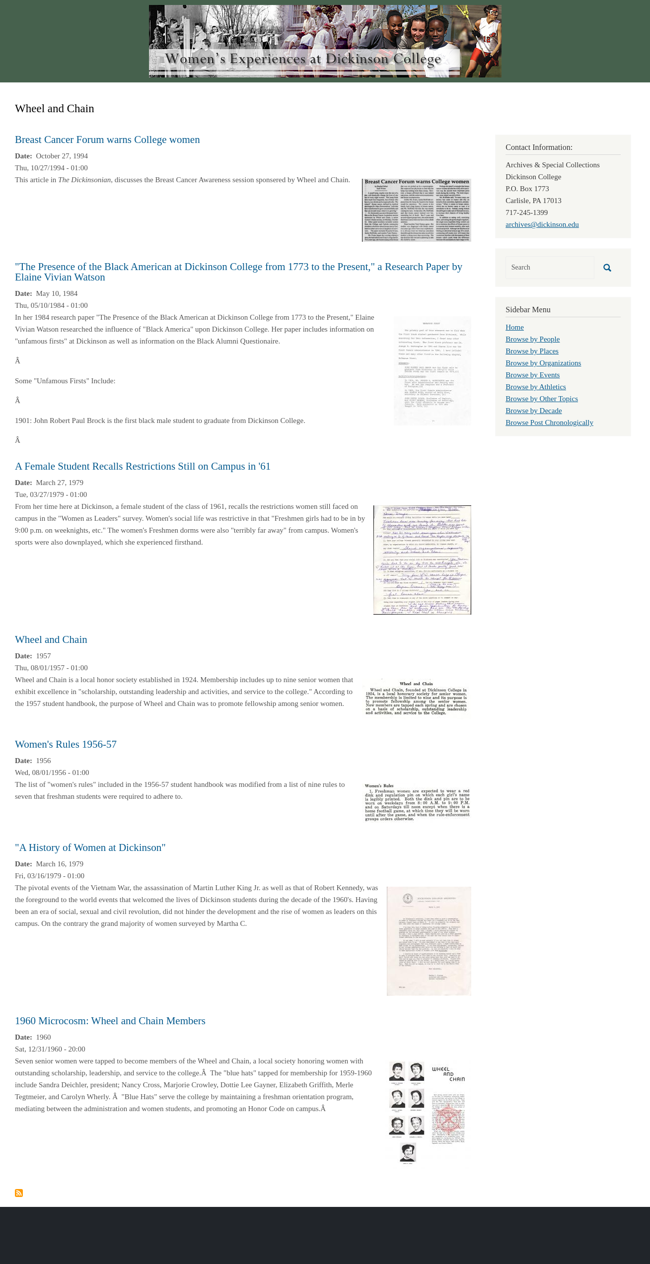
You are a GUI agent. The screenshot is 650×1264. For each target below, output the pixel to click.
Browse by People (533, 339)
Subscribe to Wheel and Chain (19, 1193)
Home (515, 327)
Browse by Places (532, 351)
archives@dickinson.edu (542, 224)
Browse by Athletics (536, 387)
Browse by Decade (534, 411)
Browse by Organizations (543, 363)
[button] (416, 209)
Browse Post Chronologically (549, 422)
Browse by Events (533, 375)
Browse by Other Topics (542, 399)
